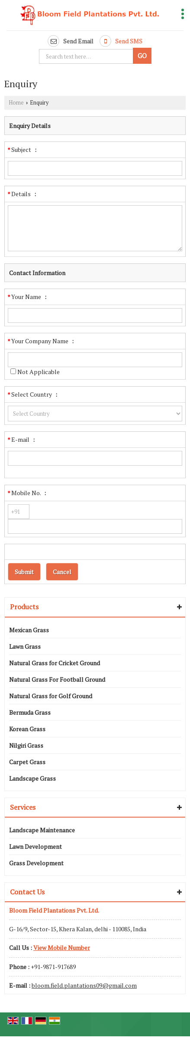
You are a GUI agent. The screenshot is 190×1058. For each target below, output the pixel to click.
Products (24, 606)
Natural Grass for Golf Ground (50, 696)
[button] (61, 947)
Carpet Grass (27, 762)
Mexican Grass (29, 630)
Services (22, 807)
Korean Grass (27, 729)
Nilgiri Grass (26, 745)
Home (16, 102)
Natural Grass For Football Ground (57, 679)
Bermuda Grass (30, 712)
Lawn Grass (25, 646)
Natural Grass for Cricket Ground (54, 663)
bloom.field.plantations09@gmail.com (84, 985)
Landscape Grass (32, 778)
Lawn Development (35, 846)
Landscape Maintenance (42, 830)
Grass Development (36, 863)
